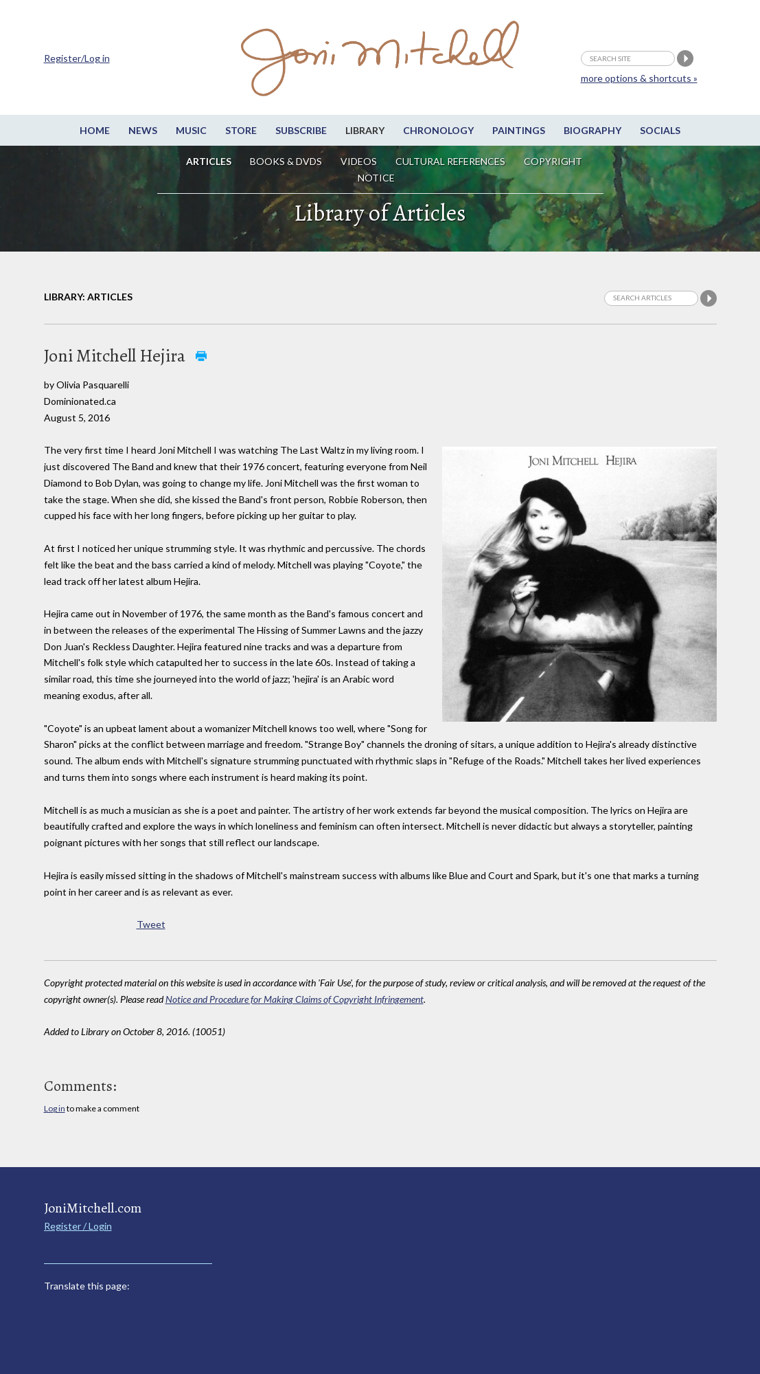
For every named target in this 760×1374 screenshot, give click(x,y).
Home (95, 130)
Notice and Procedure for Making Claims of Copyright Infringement (294, 999)
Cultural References (450, 161)
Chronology (438, 130)
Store (241, 130)
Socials (660, 130)
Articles (208, 161)
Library (364, 130)
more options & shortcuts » (639, 78)
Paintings (518, 130)
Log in (54, 1108)
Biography (592, 130)
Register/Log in (77, 58)
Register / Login (78, 1226)
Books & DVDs (286, 161)
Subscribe (301, 130)
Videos (359, 161)
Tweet (151, 924)
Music (191, 130)
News (142, 130)
